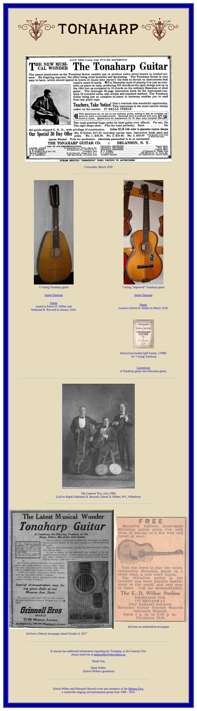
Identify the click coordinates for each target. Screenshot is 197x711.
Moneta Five (135, 688)
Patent (53, 303)
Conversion (143, 367)
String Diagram (54, 295)
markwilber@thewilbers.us (110, 654)
